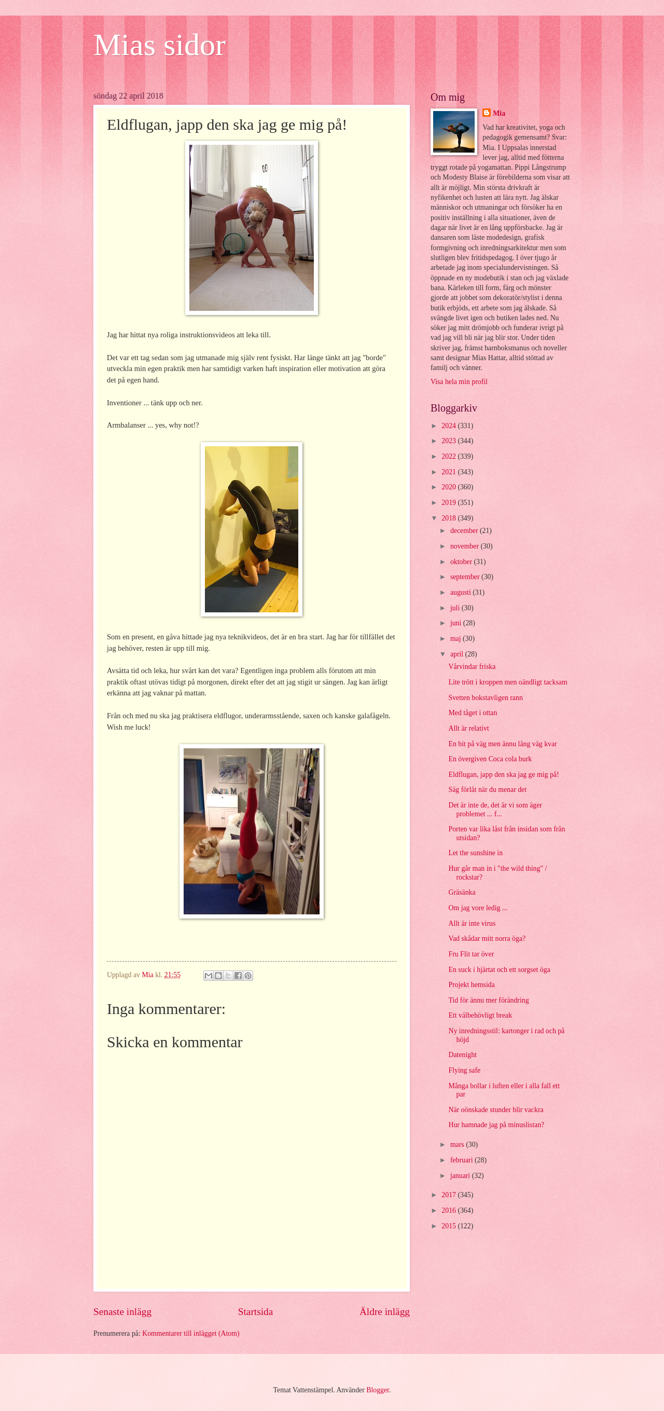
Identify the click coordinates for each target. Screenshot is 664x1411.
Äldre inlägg (384, 1311)
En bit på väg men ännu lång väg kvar (502, 744)
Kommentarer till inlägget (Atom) (190, 1333)
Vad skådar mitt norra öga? (486, 938)
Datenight (462, 1055)
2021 (449, 472)
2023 (449, 441)
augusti (461, 592)
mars (458, 1144)
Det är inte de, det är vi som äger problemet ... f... (495, 809)
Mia (499, 113)
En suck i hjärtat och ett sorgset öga (499, 970)
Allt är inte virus (471, 923)
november (465, 546)
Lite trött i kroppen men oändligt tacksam (507, 682)
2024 (449, 426)
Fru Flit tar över (471, 954)
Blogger (377, 1390)
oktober (462, 562)
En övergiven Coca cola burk (490, 759)
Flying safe (464, 1070)
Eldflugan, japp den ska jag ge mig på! (503, 774)
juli (456, 608)
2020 (449, 487)
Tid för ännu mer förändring (488, 1000)
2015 (449, 1226)
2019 (449, 502)
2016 (449, 1210)
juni (456, 623)
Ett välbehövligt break (480, 1015)
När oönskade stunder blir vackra (495, 1110)
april (457, 654)
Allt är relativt (468, 728)
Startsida (255, 1311)
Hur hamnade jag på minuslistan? (496, 1125)
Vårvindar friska (471, 666)
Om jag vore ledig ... (477, 908)
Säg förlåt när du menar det (487, 789)
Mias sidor (159, 45)
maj (456, 638)
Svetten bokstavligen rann (485, 698)
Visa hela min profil (459, 382)
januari (461, 1176)
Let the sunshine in (475, 853)
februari (462, 1160)
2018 (449, 518)
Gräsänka (461, 892)
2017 (449, 1195)
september (465, 577)
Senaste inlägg (122, 1311)
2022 (449, 456)
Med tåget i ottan (472, 713)
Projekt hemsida (471, 985)
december (465, 531)
